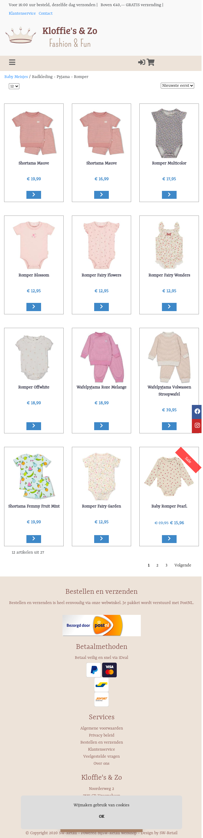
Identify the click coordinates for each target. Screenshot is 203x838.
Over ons (101, 763)
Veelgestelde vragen (101, 756)
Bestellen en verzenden (101, 742)
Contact (46, 13)
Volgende (183, 565)
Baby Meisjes (16, 76)
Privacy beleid (101, 735)
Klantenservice (22, 13)
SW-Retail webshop (119, 833)
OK (101, 816)
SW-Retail (168, 833)
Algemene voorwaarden (101, 728)
